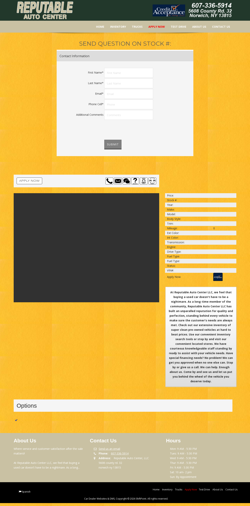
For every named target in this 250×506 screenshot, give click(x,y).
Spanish (26, 491)
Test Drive (176, 26)
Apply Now (154, 26)
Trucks (134, 26)
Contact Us (219, 26)
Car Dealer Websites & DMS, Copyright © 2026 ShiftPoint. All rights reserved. (126, 498)
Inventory (115, 26)
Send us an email (109, 449)
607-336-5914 (120, 453)
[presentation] (134, 130)
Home (98, 26)
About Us (197, 26)
